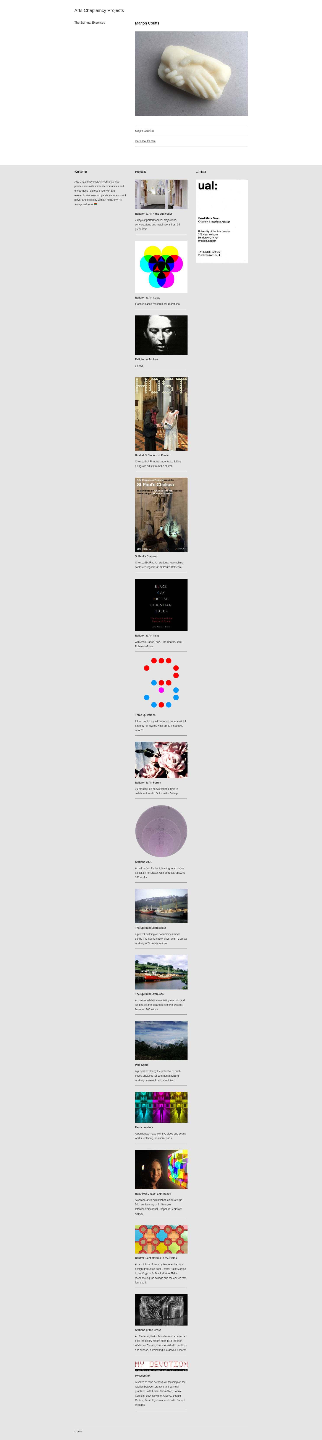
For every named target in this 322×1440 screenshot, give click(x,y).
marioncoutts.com (145, 141)
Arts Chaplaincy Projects (99, 10)
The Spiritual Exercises (89, 22)
